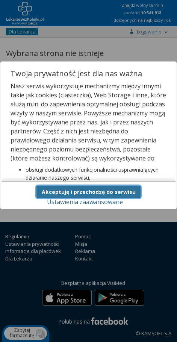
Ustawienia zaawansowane (85, 202)
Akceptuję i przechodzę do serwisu (89, 191)
